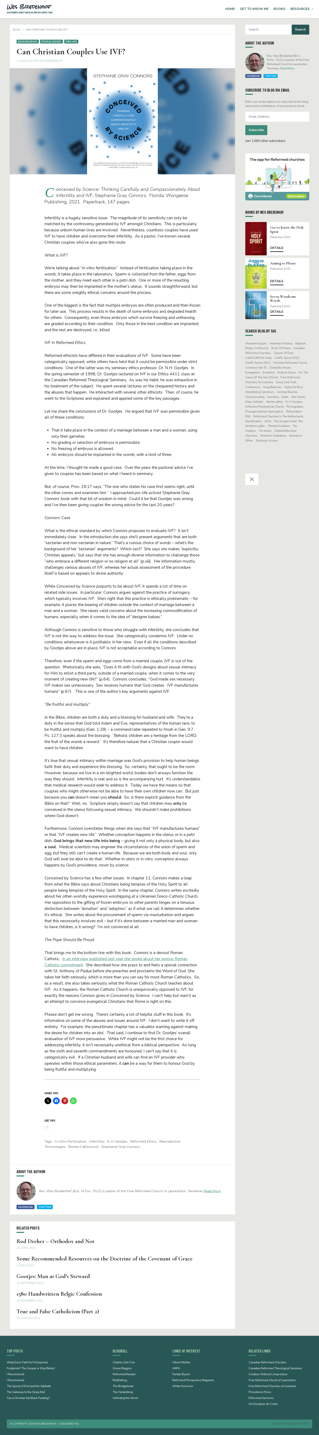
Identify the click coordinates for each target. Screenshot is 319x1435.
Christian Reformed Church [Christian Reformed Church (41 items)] (293, 363)
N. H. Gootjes (117, 1141)
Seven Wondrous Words (286, 298)
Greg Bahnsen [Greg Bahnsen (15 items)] (275, 387)
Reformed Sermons (261, 1398)
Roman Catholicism (83, 1146)
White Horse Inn (182, 1386)
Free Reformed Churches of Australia (272, 1386)
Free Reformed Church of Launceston (272, 1380)
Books (279, 9)
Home (230, 9)
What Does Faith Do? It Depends (27, 1362)
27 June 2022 (22, 61)
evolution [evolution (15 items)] (271, 372)
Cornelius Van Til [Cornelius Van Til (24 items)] (259, 368)
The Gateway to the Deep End (26, 1392)
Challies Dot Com (124, 1362)
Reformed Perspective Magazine (193, 1380)
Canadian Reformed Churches (267, 1362)
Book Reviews (24, 41)
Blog (13, 29)
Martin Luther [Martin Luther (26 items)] (277, 402)
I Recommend (15, 1374)
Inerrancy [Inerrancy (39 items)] (276, 397)
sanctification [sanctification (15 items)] (256, 421)
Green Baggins (122, 1368)
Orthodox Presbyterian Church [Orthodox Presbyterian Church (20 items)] (267, 407)
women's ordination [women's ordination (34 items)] (276, 436)
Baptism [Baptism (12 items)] (303, 343)
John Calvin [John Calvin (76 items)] (301, 397)
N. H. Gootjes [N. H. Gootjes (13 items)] (296, 402)
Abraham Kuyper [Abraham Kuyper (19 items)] (259, 343)
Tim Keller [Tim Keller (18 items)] (268, 431)
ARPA (176, 1368)
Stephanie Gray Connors (120, 1146)
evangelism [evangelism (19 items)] (255, 372)
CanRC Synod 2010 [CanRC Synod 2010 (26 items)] (289, 358)
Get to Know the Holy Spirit (290, 229)
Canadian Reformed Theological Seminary (275, 1368)
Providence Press (260, 1392)
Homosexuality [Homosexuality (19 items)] (257, 397)
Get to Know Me (254, 9)
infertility (96, 1141)
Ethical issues (48, 41)
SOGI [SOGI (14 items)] (270, 421)
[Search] (271, 30)
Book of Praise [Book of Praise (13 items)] (283, 348)
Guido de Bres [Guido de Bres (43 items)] (296, 387)
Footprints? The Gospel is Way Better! (31, 1368)
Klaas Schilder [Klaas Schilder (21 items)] (257, 402)
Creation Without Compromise (268, 1374)
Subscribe (259, 130)
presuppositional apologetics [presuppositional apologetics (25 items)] (267, 412)
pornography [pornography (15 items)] (297, 407)
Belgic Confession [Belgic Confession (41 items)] (259, 348)
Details (279, 248)
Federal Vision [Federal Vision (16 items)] (289, 372)
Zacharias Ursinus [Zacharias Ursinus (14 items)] (269, 441)
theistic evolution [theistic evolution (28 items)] (281, 426)
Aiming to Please (286, 263)
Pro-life (68, 41)
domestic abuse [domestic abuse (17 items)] (283, 368)
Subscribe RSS (69, 1423)
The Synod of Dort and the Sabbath (29, 1386)
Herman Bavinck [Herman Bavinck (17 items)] (290, 392)
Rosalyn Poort (298, 1423)
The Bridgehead (123, 1386)
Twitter (42, 1207)
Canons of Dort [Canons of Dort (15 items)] (286, 353)
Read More (209, 1191)
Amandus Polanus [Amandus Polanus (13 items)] (283, 343)
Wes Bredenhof (48, 61)
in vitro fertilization (70, 1141)
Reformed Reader (124, 1374)
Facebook (22, 1207)
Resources (300, 9)
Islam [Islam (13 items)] (287, 397)
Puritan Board (181, 1374)
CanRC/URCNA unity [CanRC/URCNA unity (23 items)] (261, 358)
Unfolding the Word (125, 1398)
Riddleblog (120, 1380)
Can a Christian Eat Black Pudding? (28, 1398)
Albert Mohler (181, 1362)
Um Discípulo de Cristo (263, 1404)
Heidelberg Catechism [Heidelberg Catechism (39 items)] (262, 392)
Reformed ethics (143, 1141)
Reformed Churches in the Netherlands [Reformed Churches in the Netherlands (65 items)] (281, 416)
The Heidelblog (123, 1392)
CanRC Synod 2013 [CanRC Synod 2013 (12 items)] (260, 363)
